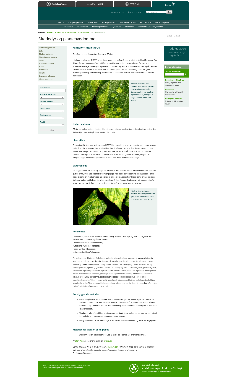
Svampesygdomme (47, 76)
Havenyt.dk (170, 4)
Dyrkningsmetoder (99, 27)
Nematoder (43, 70)
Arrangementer (108, 22)
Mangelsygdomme (46, 63)
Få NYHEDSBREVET (134, 12)
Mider (41, 67)
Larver (41, 60)
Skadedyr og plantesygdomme (150, 27)
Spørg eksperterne (75, 22)
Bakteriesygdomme (47, 48)
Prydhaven (68, 27)
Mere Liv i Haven (94, 4)
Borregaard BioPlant (173, 98)
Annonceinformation (75, 368)
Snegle (42, 73)
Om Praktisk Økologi (127, 22)
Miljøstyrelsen (112, 347)
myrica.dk (108, 341)
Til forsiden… (52, 15)
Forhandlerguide (162, 22)
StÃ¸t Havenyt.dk (182, 13)
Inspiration (129, 27)
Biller (41, 51)
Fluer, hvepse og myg (48, 57)
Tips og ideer (92, 22)
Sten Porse (79, 341)
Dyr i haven (116, 27)
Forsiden (50, 32)
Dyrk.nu (132, 4)
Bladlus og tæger (46, 54)
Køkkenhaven (82, 27)
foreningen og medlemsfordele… (161, 371)
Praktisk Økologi (57, 4)
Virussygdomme (45, 79)
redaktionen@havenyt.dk (57, 368)
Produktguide (145, 22)
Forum (61, 22)
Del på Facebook (173, 36)
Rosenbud (169, 89)
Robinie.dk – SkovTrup (174, 80)
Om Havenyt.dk (117, 12)
